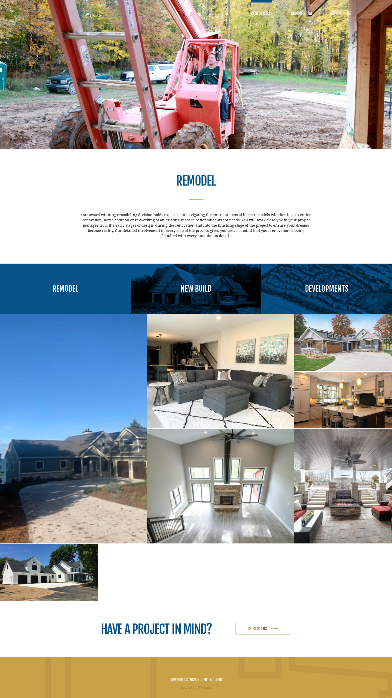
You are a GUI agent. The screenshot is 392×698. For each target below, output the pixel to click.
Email (204, 668)
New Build (196, 288)
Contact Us (257, 628)
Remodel (65, 288)
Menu (341, 13)
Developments (326, 288)
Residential (261, 13)
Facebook (187, 668)
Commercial (302, 13)
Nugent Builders (62, 13)
